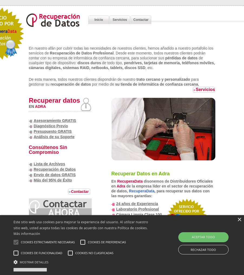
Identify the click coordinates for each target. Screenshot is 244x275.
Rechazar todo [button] (203, 250)
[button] (84, 262)
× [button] (239, 220)
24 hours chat (60, 207)
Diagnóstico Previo (51, 126)
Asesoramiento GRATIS (55, 120)
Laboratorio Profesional (137, 209)
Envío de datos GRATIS (55, 175)
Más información (27, 233)
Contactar (141, 20)
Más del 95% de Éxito (53, 180)
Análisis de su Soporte (54, 137)
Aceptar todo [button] (203, 237)
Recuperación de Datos (55, 169)
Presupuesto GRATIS (53, 131)
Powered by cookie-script (30, 269)
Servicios (120, 20)
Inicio (98, 20)
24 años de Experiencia (137, 204)
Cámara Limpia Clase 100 (139, 214)
